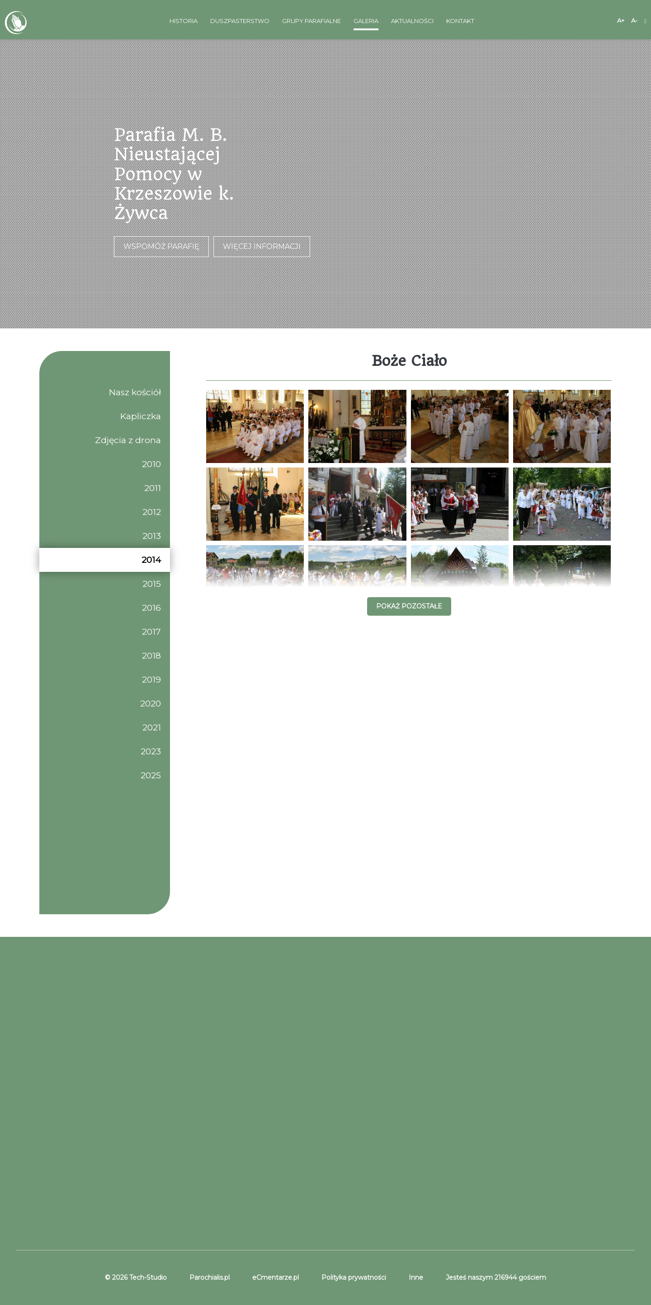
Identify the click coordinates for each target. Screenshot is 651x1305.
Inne (416, 1277)
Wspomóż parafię (161, 246)
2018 (151, 655)
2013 (151, 536)
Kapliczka (140, 416)
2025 (151, 775)
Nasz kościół (135, 392)
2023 (151, 751)
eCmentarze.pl (275, 1277)
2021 (151, 727)
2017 (151, 632)
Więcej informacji (262, 246)
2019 (151, 679)
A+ (620, 20)
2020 (150, 703)
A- (634, 20)
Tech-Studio (147, 1277)
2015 (151, 584)
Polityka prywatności (353, 1277)
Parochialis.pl (209, 1277)
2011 (152, 488)
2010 (151, 464)
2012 (151, 512)
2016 (151, 608)
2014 (151, 560)
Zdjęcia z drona (128, 440)
